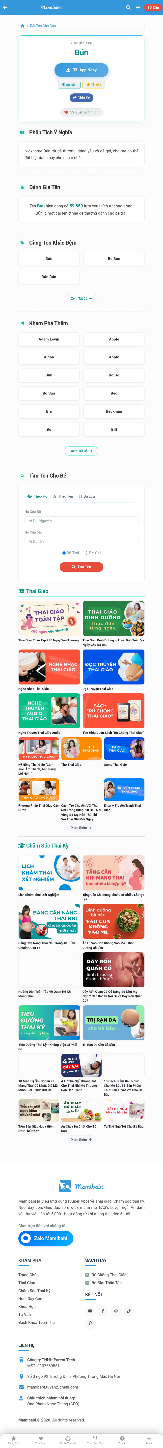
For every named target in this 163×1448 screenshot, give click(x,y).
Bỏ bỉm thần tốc (103, 1282)
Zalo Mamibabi (44, 1238)
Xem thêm (81, 828)
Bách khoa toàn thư (36, 1322)
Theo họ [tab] (37, 496)
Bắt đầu (153, 7)
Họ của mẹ (33, 532)
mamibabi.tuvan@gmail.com (52, 1387)
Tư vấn (24, 1314)
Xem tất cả (81, 298)
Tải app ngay (81, 70)
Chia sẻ (81, 98)
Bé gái (95, 553)
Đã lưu (87, 496)
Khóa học (26, 1306)
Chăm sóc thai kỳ (34, 1290)
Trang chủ (27, 1275)
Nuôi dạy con (30, 1298)
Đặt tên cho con (43, 26)
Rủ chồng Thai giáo (106, 1275)
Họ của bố (33, 512)
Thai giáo (26, 1282)
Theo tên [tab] (63, 496)
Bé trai (73, 553)
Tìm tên (81, 567)
